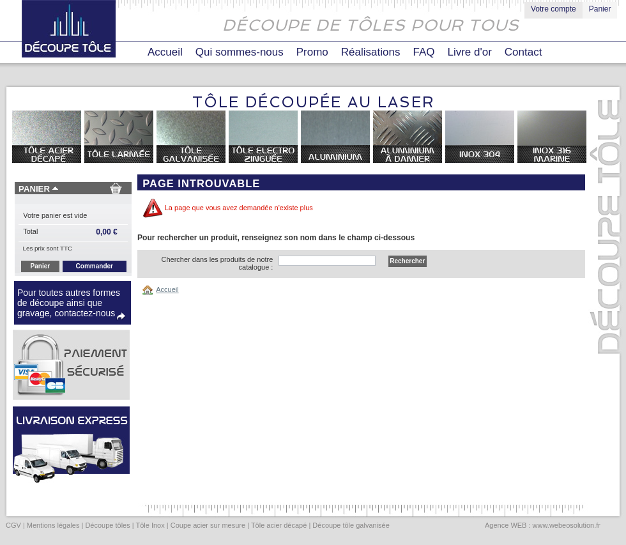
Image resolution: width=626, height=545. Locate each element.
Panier (600, 8)
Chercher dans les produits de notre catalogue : (217, 263)
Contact (523, 52)
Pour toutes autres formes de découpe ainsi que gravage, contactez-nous (68, 303)
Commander (94, 266)
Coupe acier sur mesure (208, 525)
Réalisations (371, 52)
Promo (312, 52)
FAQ (423, 52)
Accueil (165, 52)
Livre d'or (469, 52)
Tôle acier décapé (279, 525)
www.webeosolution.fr (566, 525)
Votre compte (553, 8)
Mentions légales (53, 525)
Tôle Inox (149, 525)
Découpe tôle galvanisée (350, 525)
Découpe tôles (107, 525)
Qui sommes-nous (239, 52)
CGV (13, 525)
